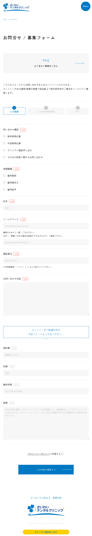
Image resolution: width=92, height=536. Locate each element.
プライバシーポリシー (39, 453)
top (5, 19)
